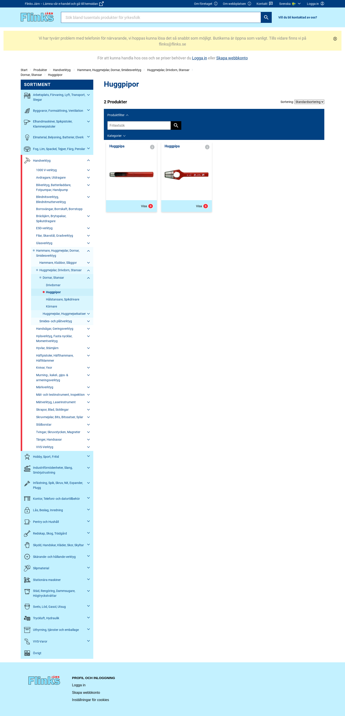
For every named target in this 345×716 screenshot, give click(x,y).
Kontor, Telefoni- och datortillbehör (52, 498)
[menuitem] (290, 3)
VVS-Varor (35, 641)
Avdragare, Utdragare (51, 177)
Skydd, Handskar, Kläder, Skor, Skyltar (54, 545)
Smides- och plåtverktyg (55, 321)
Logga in (78, 685)
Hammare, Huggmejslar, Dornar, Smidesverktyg (109, 70)
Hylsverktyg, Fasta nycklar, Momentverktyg (54, 338)
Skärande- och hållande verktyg (50, 556)
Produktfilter (116, 115)
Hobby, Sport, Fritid (41, 457)
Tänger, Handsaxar (49, 439)
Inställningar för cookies (90, 700)
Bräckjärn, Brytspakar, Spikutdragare (51, 218)
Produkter (40, 70)
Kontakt (265, 4)
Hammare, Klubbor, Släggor (58, 262)
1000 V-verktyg (46, 170)
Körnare (51, 306)
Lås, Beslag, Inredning (43, 510)
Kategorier (114, 135)
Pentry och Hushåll (41, 522)
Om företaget (206, 4)
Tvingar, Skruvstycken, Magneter (58, 432)
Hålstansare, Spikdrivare (62, 299)
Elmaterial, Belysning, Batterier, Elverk (54, 137)
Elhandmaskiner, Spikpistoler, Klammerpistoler (48, 123)
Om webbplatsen (237, 4)
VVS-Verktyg (44, 447)
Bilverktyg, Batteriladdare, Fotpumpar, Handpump (53, 187)
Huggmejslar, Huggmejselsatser (64, 313)
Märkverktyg (44, 387)
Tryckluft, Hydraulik (41, 618)
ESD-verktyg (44, 228)
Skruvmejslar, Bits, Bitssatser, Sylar (59, 417)
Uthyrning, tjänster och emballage (51, 630)
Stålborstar (43, 424)
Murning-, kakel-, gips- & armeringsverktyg (52, 377)
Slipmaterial (36, 568)
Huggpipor (55, 75)
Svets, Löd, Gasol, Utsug (45, 606)
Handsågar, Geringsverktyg (54, 328)
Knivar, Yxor (44, 367)
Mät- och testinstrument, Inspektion (60, 394)
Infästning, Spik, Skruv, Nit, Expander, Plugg (53, 484)
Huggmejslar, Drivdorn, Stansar (168, 70)
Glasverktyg (44, 243)
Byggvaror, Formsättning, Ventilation (53, 111)
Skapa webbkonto (86, 692)
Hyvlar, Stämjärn (47, 348)
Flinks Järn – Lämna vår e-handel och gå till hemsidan (64, 4)
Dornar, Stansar (31, 75)
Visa (147, 206)
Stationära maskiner (42, 580)
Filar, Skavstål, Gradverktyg (54, 235)
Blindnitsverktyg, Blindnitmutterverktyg (51, 199)
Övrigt (32, 653)
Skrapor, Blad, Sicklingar (52, 409)
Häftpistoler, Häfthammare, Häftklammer (54, 358)
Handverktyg (62, 70)
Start (24, 70)
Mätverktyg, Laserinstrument (56, 402)
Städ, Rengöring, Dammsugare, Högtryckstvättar (49, 592)
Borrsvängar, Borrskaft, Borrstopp (59, 209)
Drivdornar (53, 285)
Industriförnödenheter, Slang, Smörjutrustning (48, 469)
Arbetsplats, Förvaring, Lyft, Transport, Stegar (54, 96)
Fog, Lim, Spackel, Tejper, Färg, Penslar (54, 149)
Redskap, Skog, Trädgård (45, 533)
